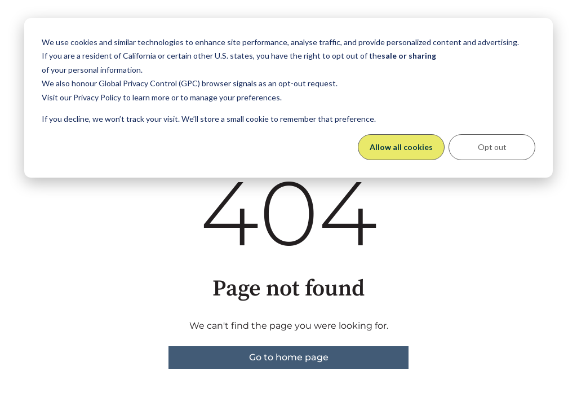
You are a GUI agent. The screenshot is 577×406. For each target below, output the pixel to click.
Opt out (492, 147)
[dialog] (288, 98)
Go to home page (289, 357)
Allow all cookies (401, 147)
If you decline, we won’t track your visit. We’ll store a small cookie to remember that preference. (209, 118)
